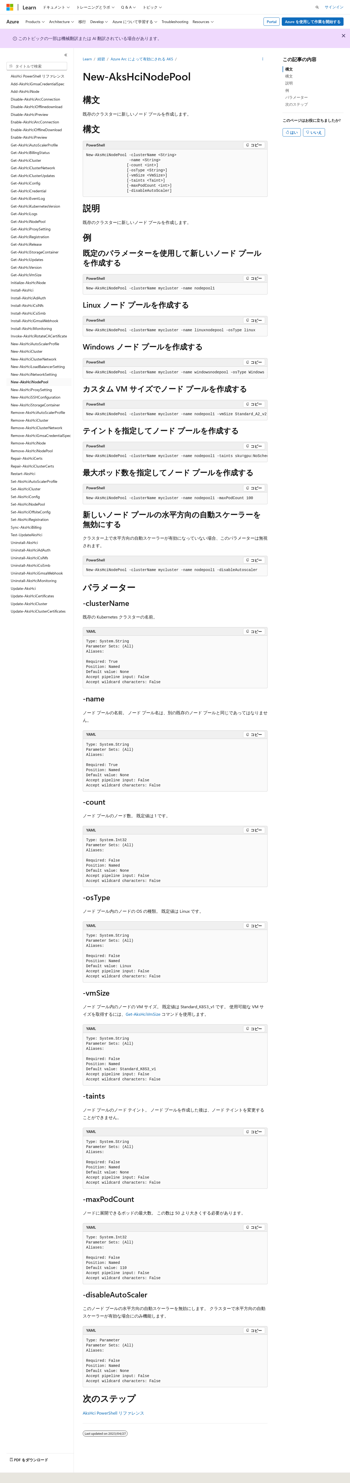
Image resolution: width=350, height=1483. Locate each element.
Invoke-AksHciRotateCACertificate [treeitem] (39, 335)
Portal (272, 21)
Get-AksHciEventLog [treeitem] (28, 198)
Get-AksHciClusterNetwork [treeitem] (33, 167)
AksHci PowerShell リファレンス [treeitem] (37, 76)
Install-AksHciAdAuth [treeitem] (28, 297)
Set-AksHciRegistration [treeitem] (30, 519)
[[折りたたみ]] (65, 55)
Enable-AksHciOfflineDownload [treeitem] (36, 129)
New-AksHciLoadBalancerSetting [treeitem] (38, 366)
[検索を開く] (317, 7)
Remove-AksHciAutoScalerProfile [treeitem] (38, 412)
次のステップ (296, 104)
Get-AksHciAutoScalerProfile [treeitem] (34, 145)
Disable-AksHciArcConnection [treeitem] (35, 99)
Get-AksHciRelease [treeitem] (26, 244)
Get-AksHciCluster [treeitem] (26, 160)
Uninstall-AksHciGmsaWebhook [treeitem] (37, 573)
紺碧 (101, 58)
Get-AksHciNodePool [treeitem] (28, 221)
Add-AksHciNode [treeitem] (25, 91)
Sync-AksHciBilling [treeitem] (26, 527)
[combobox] (36, 66)
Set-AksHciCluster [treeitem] (26, 488)
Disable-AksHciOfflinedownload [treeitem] (36, 106)
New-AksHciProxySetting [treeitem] (31, 389)
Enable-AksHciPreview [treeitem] (29, 137)
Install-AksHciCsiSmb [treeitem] (28, 313)
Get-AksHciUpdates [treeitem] (27, 259)
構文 (289, 69)
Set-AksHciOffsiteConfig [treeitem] (30, 511)
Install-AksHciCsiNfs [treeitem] (27, 305)
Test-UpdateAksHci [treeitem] (26, 534)
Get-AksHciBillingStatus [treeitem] (30, 152)
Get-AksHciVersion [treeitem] (26, 267)
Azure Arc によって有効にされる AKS (142, 58)
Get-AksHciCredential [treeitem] (28, 190)
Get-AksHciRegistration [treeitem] (30, 236)
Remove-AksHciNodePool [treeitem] (32, 450)
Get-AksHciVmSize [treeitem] (26, 274)
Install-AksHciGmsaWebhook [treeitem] (34, 320)
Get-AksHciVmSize (143, 1014)
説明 (289, 83)
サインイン (334, 6)
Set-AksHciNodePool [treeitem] (28, 504)
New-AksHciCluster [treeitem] (26, 351)
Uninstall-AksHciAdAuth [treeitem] (30, 550)
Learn (87, 58)
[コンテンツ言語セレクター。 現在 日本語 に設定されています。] (17, 1475)
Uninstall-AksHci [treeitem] (24, 542)
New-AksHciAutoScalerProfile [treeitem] (35, 343)
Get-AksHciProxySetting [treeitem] (30, 228)
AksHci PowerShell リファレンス (113, 1413)
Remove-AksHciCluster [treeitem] (29, 420)
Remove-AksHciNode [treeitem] (28, 443)
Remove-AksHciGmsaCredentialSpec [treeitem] (41, 435)
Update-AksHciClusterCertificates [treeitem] (38, 611)
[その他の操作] (262, 59)
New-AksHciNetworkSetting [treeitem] (34, 374)
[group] (175, 372)
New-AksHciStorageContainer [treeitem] (35, 404)
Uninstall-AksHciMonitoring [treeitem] (33, 580)
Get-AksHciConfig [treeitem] (25, 183)
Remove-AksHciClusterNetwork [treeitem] (36, 427)
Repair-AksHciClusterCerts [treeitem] (32, 466)
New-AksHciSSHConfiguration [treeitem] (35, 397)
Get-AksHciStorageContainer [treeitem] (35, 252)
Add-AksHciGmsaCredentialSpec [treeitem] (37, 83)
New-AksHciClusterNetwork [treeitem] (33, 359)
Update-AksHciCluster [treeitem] (29, 603)
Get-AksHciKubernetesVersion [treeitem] (35, 206)
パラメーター (296, 97)
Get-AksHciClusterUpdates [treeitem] (33, 175)
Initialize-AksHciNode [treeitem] (28, 282)
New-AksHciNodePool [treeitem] (29, 381)
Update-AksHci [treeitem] (23, 588)
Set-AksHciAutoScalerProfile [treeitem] (34, 481)
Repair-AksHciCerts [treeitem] (26, 458)
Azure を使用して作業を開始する (313, 21)
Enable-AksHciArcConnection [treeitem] (35, 121)
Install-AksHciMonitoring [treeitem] (31, 328)
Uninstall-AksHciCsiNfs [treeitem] (29, 557)
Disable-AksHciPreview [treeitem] (29, 114)
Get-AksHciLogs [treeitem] (24, 213)
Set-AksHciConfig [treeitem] (25, 496)
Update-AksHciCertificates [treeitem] (32, 595)
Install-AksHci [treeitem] (22, 290)
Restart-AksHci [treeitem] (23, 473)
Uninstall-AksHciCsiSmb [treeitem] (30, 565)
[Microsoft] (9, 7)
